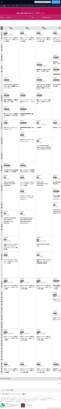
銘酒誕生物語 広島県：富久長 (27, 128)
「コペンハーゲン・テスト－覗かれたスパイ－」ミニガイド (27, 101)
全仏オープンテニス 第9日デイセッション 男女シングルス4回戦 (11, 287)
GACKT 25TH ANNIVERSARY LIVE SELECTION (42, 183)
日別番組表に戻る (46, 17)
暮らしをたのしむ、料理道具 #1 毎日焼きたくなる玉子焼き (11, 115)
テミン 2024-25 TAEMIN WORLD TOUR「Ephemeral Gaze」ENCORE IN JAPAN (44, 147)
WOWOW (7, 2)
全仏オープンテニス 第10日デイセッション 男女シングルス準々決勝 (27, 287)
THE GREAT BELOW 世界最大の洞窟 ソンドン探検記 (11, 170)
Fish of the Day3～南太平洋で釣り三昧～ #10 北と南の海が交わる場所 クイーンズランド (44, 87)
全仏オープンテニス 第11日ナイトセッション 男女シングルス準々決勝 (44, 370)
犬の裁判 (39, 127)
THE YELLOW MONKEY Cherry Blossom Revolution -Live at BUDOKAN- (10, 220)
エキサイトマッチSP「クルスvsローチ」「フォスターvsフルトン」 (27, 197)
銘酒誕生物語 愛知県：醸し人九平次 (27, 114)
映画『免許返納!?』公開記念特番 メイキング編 (11, 100)
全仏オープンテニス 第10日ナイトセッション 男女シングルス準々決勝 (44, 39)
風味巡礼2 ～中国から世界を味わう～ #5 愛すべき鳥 (44, 70)
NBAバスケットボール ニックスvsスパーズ (11, 128)
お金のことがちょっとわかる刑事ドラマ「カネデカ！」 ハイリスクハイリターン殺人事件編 (11, 247)
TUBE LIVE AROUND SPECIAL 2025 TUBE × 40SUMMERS (10, 183)
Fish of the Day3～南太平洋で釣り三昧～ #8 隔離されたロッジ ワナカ (11, 86)
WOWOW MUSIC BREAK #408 (43, 245)
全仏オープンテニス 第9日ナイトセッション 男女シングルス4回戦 (27, 39)
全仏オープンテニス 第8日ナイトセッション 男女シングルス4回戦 (11, 39)
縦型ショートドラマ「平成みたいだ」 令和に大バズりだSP (44, 101)
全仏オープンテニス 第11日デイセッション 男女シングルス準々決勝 (44, 287)
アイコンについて (6, 378)
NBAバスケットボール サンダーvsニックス (27, 140)
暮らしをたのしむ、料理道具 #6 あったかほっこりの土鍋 (27, 170)
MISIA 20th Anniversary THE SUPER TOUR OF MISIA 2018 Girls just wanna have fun (26, 220)
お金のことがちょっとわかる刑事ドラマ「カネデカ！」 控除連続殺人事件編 (44, 261)
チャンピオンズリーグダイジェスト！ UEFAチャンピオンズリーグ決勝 (27, 183)
